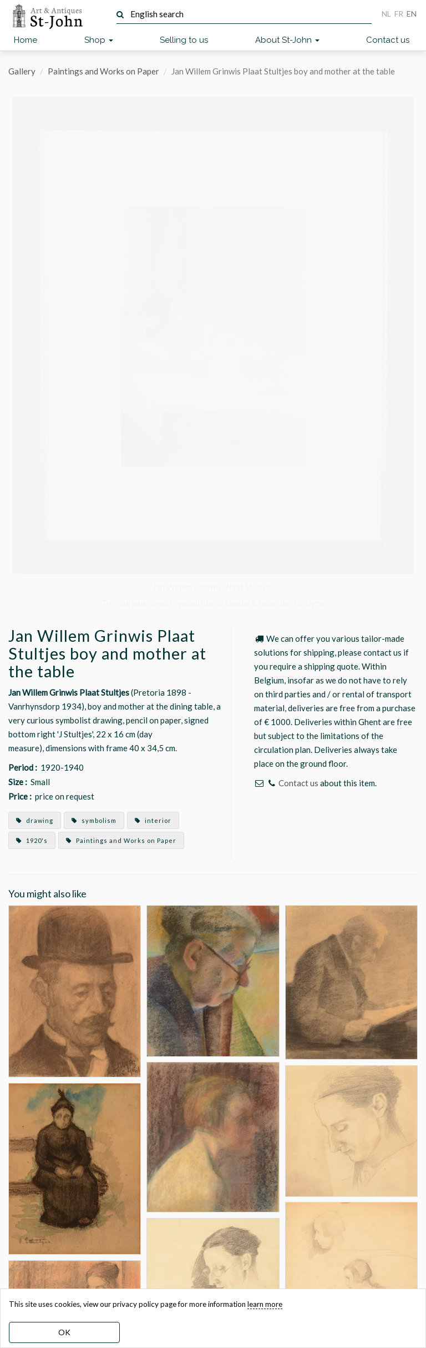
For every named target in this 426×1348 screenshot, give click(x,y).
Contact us (387, 40)
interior (153, 820)
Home (25, 40)
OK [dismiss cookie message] (64, 1332)
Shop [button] (98, 40)
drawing (34, 820)
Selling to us (184, 40)
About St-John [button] (287, 40)
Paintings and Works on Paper (103, 71)
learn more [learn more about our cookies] (264, 1304)
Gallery (22, 71)
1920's (32, 840)
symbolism (94, 820)
